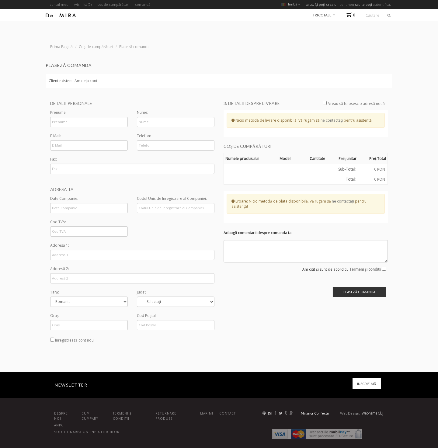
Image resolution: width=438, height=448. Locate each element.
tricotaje (324, 15)
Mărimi (206, 413)
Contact (227, 413)
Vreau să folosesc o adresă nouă (354, 103)
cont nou (346, 4)
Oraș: (55, 315)
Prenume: (58, 112)
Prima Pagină (61, 46)
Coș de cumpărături (96, 46)
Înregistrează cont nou (72, 340)
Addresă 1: (59, 245)
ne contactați (332, 120)
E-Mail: (55, 135)
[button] (352, 15)
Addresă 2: (59, 268)
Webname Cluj (372, 413)
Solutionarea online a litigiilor (87, 432)
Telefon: (144, 135)
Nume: (142, 112)
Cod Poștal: (147, 315)
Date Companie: (64, 198)
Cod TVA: (58, 221)
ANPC (59, 425)
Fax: (53, 159)
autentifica (381, 4)
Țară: (54, 292)
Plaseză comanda (134, 46)
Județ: (142, 292)
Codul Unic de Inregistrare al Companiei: (172, 198)
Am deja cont (86, 80)
